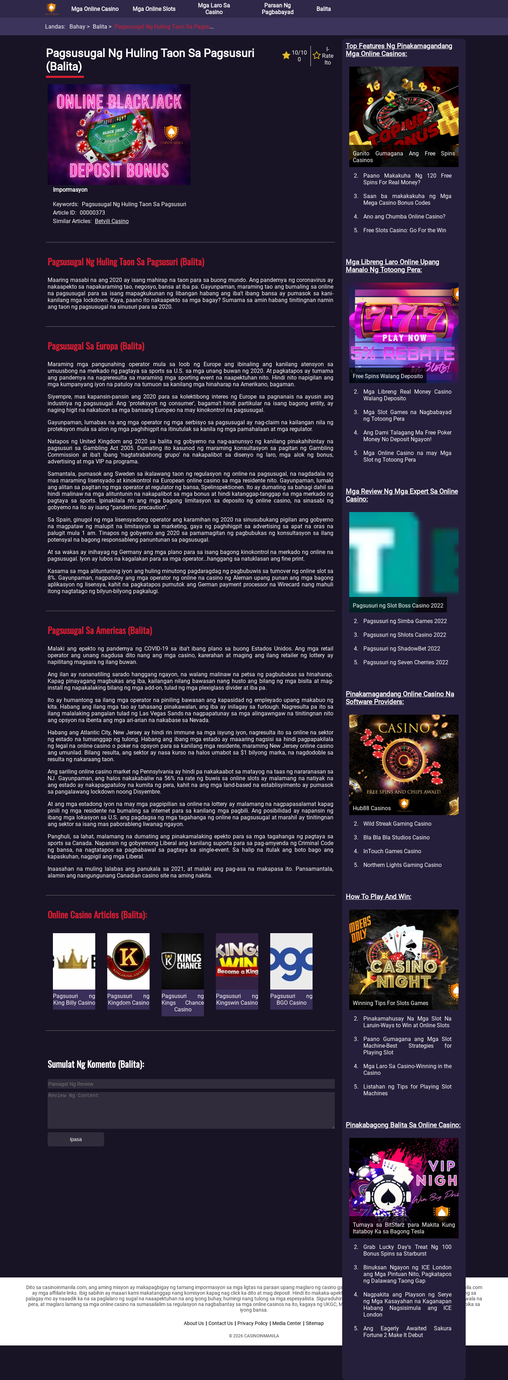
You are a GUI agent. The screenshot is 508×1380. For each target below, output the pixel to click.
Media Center (286, 1323)
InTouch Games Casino (392, 851)
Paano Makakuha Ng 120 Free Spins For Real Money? (407, 179)
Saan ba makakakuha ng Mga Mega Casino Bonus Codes (407, 199)
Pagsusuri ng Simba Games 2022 (405, 621)
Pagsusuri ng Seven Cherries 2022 (405, 662)
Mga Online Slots (154, 9)
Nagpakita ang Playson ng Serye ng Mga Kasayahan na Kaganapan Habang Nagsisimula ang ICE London (407, 1304)
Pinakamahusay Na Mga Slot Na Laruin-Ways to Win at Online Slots (407, 1022)
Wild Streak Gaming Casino (397, 823)
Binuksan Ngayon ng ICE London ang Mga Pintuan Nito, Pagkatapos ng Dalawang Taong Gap (407, 1274)
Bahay (77, 26)
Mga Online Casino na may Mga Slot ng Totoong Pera (407, 456)
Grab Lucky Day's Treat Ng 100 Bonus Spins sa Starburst (407, 1250)
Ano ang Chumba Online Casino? (404, 216)
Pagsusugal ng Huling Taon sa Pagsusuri (167, 26)
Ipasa (76, 1139)
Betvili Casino (112, 221)
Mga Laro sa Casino (214, 9)
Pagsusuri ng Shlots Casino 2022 (404, 635)
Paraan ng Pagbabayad (278, 9)
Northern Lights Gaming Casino (402, 865)
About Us (194, 1323)
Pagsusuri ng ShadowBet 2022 (401, 648)
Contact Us (220, 1323)
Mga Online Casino (95, 9)
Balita (323, 9)
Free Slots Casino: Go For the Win (404, 230)
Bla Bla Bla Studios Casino (396, 837)
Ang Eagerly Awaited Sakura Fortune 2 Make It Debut (407, 1331)
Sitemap (315, 1323)
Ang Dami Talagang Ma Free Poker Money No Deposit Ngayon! (407, 436)
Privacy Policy (252, 1323)
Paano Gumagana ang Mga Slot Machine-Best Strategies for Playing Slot (407, 1046)
